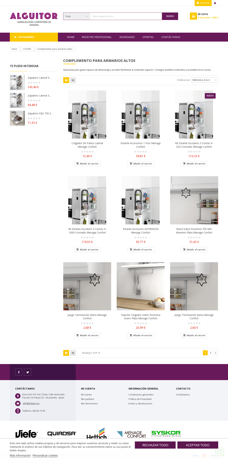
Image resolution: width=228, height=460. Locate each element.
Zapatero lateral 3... (39, 95)
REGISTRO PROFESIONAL (97, 37)
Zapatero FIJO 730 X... (40, 113)
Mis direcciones (89, 403)
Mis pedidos (87, 399)
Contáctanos (170, 37)
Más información (20, 455)
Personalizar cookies (45, 455)
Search (170, 16)
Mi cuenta (86, 394)
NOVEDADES (127, 37)
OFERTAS (148, 37)
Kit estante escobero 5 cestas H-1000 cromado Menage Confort (87, 230)
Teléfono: (27, 410)
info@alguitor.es (31, 403)
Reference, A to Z (205, 79)
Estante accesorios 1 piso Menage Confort (141, 144)
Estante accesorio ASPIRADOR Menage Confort (141, 230)
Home (70, 37)
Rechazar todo (155, 445)
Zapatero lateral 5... (39, 77)
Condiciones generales (141, 394)
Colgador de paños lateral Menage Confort (87, 144)
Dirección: (27, 394)
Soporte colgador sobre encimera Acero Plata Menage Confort (140, 316)
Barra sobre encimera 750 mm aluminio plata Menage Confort (194, 230)
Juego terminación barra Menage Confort (87, 316)
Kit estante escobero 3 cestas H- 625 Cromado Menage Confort (194, 144)
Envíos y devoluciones (140, 403)
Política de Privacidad (140, 399)
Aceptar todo (197, 445)
